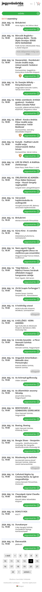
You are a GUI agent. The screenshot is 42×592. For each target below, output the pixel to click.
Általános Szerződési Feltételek (19, 579)
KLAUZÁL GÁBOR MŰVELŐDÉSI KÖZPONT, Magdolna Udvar (27, 108)
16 (5, 566)
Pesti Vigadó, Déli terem (24, 278)
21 (37, 566)
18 (18, 566)
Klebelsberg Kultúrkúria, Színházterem (24, 237)
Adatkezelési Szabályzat (11, 583)
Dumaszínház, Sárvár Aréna (26, 152)
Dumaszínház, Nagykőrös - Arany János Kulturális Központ (27, 71)
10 (5, 561)
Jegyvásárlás (30, 29)
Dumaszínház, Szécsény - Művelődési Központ (25, 131)
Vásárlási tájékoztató (29, 583)
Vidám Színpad (21, 380)
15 (37, 561)
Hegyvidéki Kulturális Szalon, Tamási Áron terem (26, 89)
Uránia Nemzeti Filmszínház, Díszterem (26, 483)
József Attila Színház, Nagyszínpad (23, 397)
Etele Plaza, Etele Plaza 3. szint (27, 167)
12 (18, 561)
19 (24, 566)
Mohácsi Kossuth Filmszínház (26, 220)
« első (7, 555)
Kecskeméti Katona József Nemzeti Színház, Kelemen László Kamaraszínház (25, 462)
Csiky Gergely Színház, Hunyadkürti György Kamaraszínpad (24, 529)
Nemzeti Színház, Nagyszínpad (27, 348)
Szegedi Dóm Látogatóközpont (27, 188)
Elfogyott (35, 314)
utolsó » (27, 572)
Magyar (20, 586)
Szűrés (21, 13)
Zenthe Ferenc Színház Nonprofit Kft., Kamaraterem (26, 294)
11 (12, 561)
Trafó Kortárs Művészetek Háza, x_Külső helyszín (27, 47)
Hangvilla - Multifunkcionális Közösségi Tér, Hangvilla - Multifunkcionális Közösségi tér (27, 445)
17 (12, 566)
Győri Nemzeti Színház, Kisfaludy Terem (24, 429)
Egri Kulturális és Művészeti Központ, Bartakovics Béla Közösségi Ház (26, 328)
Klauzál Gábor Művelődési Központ (25, 500)
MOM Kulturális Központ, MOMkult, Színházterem (25, 309)
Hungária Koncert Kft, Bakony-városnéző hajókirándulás (27, 206)
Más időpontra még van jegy (28, 52)
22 (13, 572)
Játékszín (18, 544)
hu (31, 4)
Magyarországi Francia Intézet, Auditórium (27, 257)
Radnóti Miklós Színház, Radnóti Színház (24, 366)
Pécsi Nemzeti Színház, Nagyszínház (24, 414)
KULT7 (17, 514)
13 (24, 561)
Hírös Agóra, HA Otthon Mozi (26, 25)
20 (31, 566)
